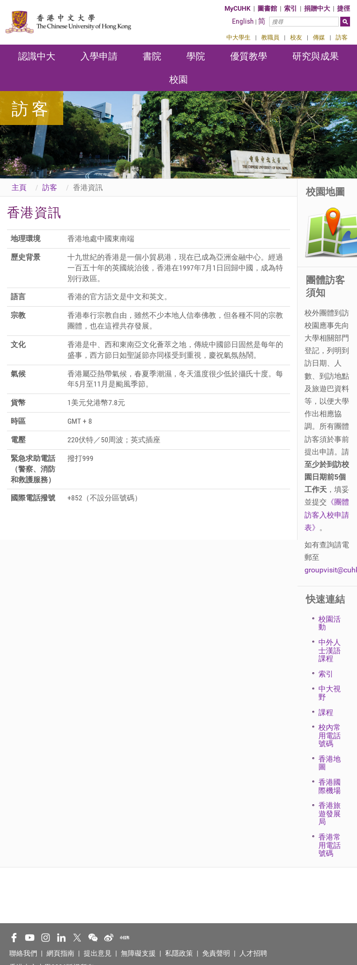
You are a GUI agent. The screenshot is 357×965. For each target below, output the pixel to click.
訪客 (342, 37)
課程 (325, 712)
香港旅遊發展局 (329, 813)
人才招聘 (253, 953)
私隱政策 (179, 953)
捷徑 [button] (343, 8)
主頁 (19, 187)
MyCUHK (238, 8)
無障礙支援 (138, 953)
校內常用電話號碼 (329, 735)
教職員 (270, 37)
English (243, 21)
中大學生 (238, 37)
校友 (296, 37)
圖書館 (267, 8)
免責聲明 (216, 953)
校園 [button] (178, 79)
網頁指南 (60, 953)
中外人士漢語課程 (329, 650)
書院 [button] (152, 56)
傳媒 (319, 37)
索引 (290, 8)
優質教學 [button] (248, 56)
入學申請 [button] (99, 56)
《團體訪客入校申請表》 (326, 515)
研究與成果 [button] (315, 56)
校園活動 (329, 623)
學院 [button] (195, 56)
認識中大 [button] (36, 56)
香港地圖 (329, 763)
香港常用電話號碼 (329, 845)
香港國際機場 (329, 786)
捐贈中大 (317, 8)
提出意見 (98, 953)
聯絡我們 (23, 953)
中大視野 (329, 693)
